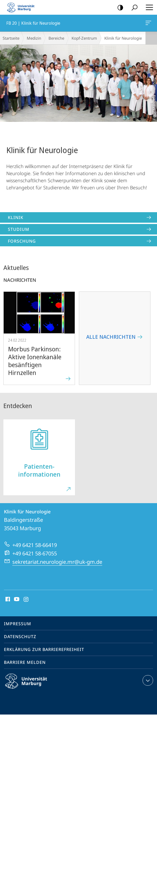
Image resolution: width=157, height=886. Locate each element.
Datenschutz (20, 636)
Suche (132, 8)
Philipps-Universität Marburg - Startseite (22, 7)
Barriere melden (25, 662)
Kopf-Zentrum (84, 38)
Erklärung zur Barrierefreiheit (44, 649)
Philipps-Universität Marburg (30, 685)
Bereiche (56, 38)
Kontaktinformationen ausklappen (147, 680)
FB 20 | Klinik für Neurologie (148, 24)
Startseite (11, 38)
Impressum (17, 624)
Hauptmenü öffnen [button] (148, 7)
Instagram (26, 599)
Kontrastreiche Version (118, 8)
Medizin (34, 38)
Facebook (7, 599)
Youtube (16, 599)
